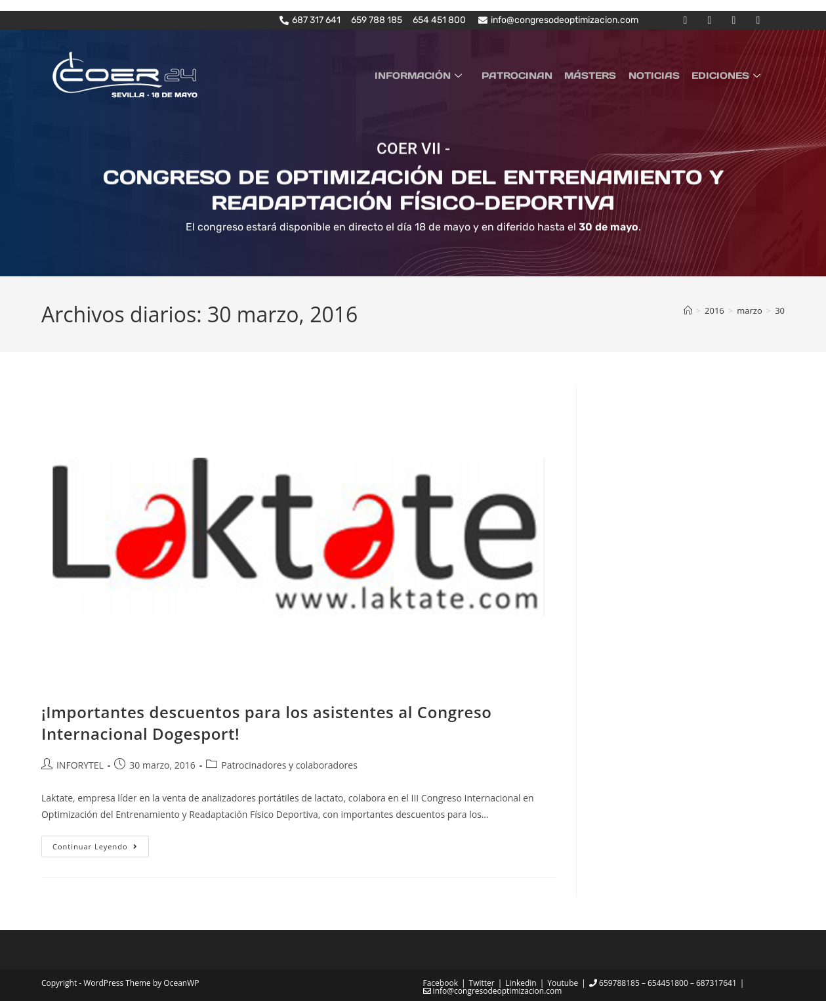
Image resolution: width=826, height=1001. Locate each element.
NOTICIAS (658, 75)
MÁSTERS (597, 75)
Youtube (562, 983)
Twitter (482, 983)
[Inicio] (688, 310)
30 (780, 310)
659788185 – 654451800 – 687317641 (663, 983)
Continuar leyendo (100, 843)
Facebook (440, 983)
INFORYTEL (80, 764)
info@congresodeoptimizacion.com (492, 990)
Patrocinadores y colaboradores (289, 764)
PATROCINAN (526, 75)
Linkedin (520, 983)
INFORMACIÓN (433, 75)
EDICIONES (729, 75)
